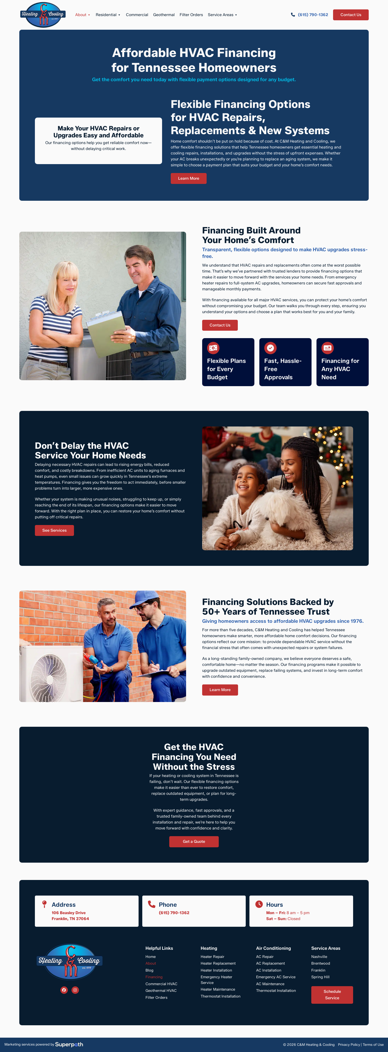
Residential (108, 14)
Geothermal (164, 14)
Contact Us (350, 14)
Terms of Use (373, 1045)
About (83, 14)
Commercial (137, 14)
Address (64, 904)
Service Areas (223, 14)
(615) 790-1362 (174, 912)
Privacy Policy (349, 1045)
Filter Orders (191, 14)
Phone (168, 904)
